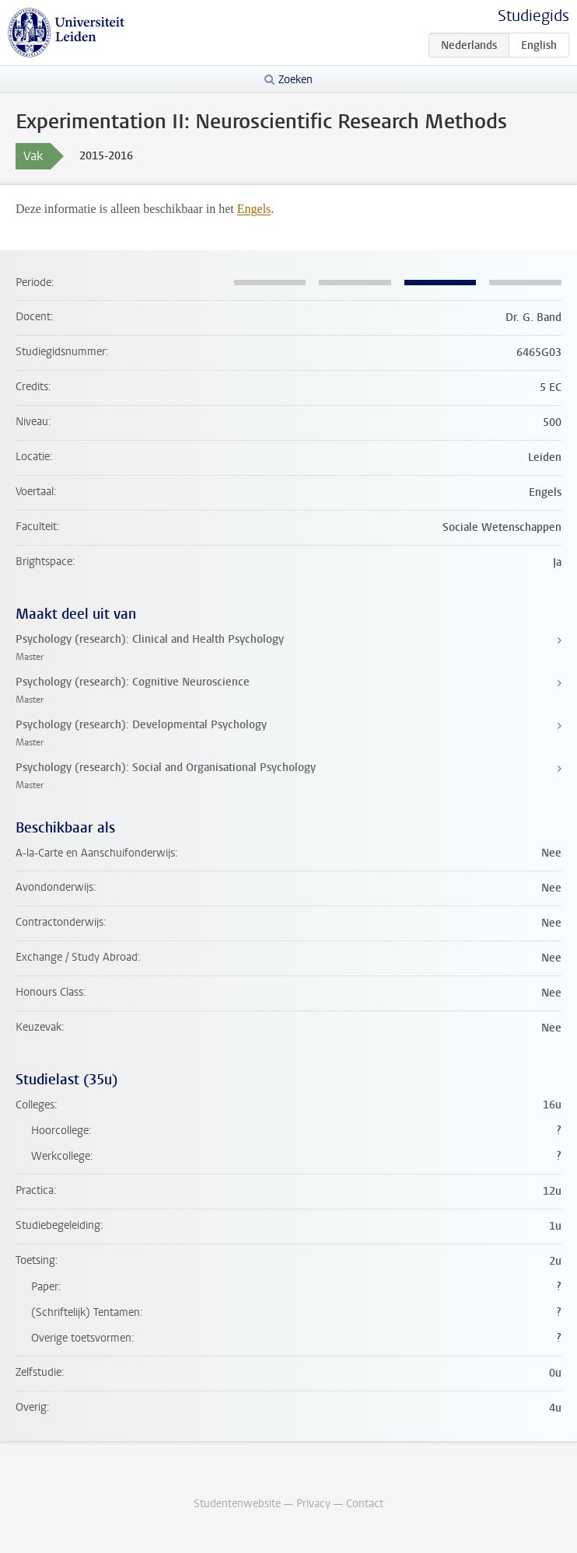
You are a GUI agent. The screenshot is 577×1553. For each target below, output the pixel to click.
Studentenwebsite (237, 1503)
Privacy (313, 1503)
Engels (254, 208)
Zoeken (295, 79)
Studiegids (533, 15)
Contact (364, 1503)
